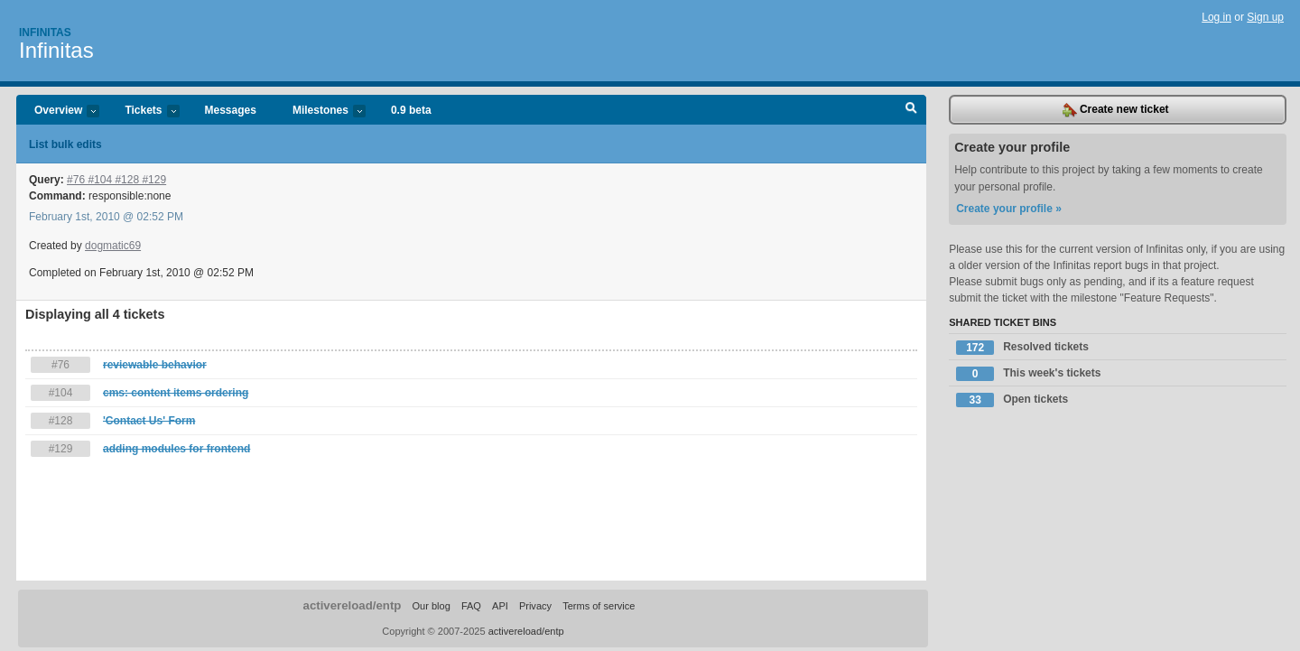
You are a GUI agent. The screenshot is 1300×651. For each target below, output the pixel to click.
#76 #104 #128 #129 (116, 179)
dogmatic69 (113, 245)
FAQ (471, 605)
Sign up (1265, 17)
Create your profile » (1009, 208)
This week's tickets (1028, 374)
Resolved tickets (1022, 347)
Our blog (431, 605)
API (500, 605)
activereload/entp (352, 605)
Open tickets (1012, 400)
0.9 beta (411, 110)
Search (911, 110)
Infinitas (45, 32)
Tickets (143, 111)
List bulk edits (65, 144)
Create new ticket (1116, 110)
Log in (1216, 17)
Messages (230, 110)
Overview (57, 111)
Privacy (535, 605)
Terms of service (598, 605)
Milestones (320, 111)
